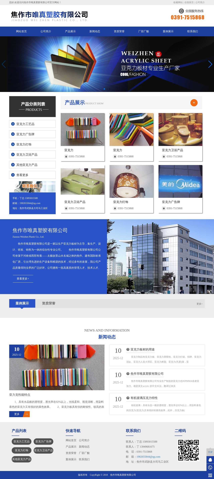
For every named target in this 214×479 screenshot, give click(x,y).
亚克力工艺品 (22, 441)
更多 (17, 414)
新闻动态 (94, 31)
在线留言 (189, 2)
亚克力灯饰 (21, 450)
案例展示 (168, 31)
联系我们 (192, 31)
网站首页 (21, 31)
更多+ (200, 304)
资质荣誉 (119, 31)
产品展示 (70, 31)
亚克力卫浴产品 (43, 450)
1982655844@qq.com (148, 456)
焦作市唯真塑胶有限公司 (147, 373)
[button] (104, 89)
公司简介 (200, 2)
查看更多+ (23, 278)
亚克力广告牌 (43, 441)
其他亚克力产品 (21, 459)
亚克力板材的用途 (143, 349)
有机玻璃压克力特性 (144, 398)
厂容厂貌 (143, 31)
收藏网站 (178, 2)
